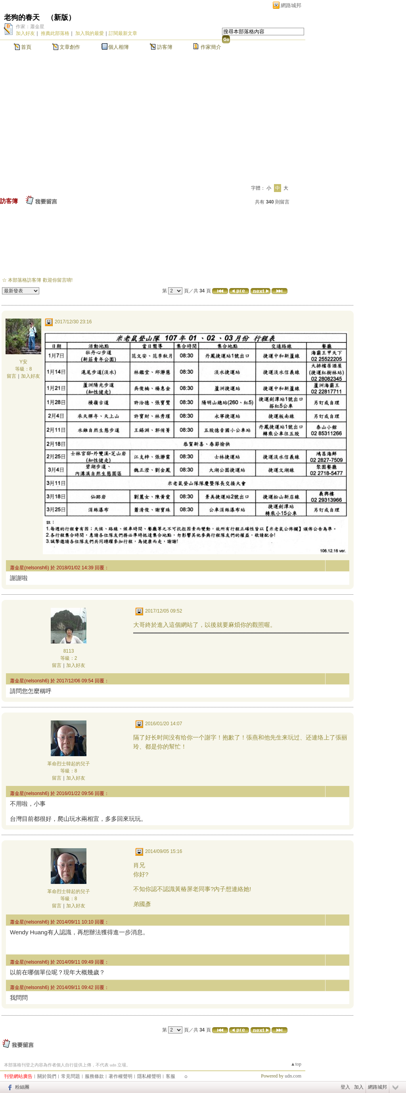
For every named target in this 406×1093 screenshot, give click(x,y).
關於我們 (46, 1076)
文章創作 (69, 47)
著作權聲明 (120, 1076)
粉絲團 (22, 1087)
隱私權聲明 (149, 1076)
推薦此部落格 (55, 33)
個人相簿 (118, 47)
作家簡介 (211, 47)
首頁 (26, 47)
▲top (296, 1064)
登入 (345, 1087)
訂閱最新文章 (123, 33)
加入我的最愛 (89, 33)
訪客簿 (164, 47)
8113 (68, 651)
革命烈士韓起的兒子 (68, 763)
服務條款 (94, 1076)
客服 (170, 1076)
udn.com (293, 1076)
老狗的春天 (22, 17)
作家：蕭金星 (30, 26)
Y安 (23, 362)
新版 (61, 17)
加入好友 (25, 33)
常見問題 (70, 1076)
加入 (359, 1087)
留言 (11, 376)
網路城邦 (291, 5)
